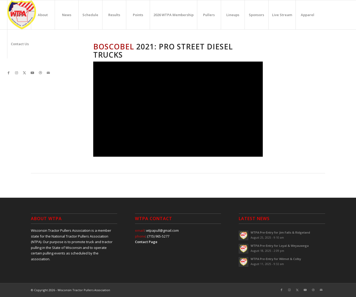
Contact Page (146, 241)
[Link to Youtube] (32, 73)
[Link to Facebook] (9, 73)
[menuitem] (19, 14)
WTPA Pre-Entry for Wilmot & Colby (276, 259)
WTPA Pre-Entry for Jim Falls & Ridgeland (280, 232)
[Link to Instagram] (17, 73)
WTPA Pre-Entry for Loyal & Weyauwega (280, 246)
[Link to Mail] (48, 73)
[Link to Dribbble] (40, 73)
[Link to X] (25, 73)
